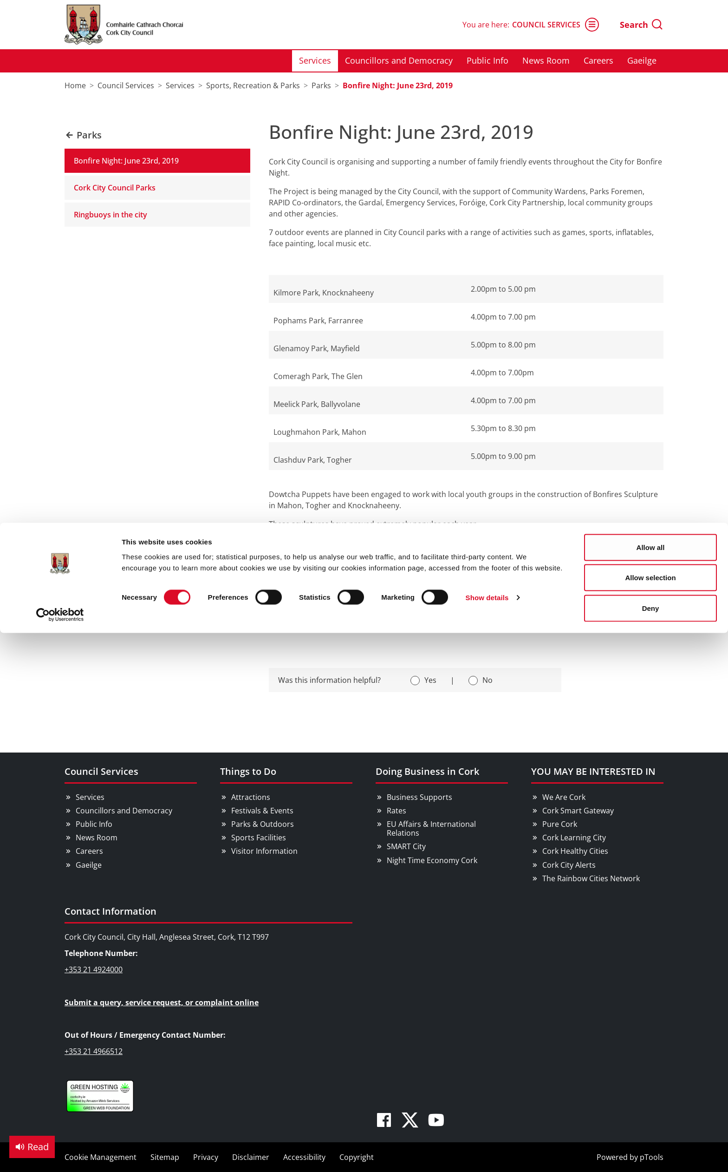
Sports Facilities (258, 837)
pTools (651, 1157)
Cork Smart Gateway (578, 810)
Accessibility (304, 1157)
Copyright (356, 1157)
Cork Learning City (574, 837)
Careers (89, 851)
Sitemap (164, 1157)
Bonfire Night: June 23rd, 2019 (126, 161)
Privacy (205, 1157)
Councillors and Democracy (124, 810)
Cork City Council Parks (115, 188)
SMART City (406, 846)
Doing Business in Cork (427, 771)
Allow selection (650, 55)
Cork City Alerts (569, 865)
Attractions (250, 797)
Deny (650, 85)
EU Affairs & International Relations (431, 828)
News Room (96, 837)
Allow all (651, 24)
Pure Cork (559, 824)
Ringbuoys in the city (110, 215)
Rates (396, 810)
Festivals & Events (262, 810)
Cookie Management (100, 1157)
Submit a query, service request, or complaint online (162, 1002)
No (487, 680)
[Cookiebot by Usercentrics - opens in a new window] (60, 92)
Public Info (94, 824)
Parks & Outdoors (262, 824)
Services (90, 797)
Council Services (101, 771)
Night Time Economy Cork (432, 860)
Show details (487, 75)
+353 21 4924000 (94, 969)
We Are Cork (563, 797)
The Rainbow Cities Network (591, 878)
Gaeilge (89, 865)
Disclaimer (250, 1157)
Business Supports (419, 797)
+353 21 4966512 (94, 1051)
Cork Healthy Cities (575, 851)
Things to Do (248, 771)
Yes (430, 680)
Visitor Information (264, 851)
